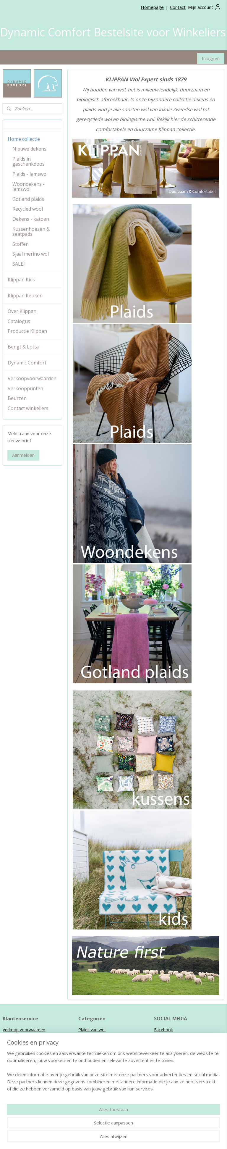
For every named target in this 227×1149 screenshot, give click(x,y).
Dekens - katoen (30, 219)
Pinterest (162, 1043)
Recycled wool (27, 209)
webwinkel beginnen (150, 1138)
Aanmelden (23, 455)
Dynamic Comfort (27, 362)
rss (127, 1138)
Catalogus (19, 321)
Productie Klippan (27, 331)
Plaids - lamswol (30, 174)
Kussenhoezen (92, 1056)
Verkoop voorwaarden (24, 1029)
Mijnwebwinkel (202, 1138)
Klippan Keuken (25, 295)
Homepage (152, 7)
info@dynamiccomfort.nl (111, 1113)
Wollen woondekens (97, 1036)
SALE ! (18, 264)
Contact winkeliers (28, 408)
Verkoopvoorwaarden (32, 378)
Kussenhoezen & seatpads (31, 232)
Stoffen (20, 244)
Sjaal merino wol (30, 254)
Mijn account (204, 7)
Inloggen (211, 58)
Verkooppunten (25, 388)
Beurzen (17, 398)
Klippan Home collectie (24, 1079)
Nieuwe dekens (29, 149)
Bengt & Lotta (23, 346)
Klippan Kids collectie (23, 1086)
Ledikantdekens (93, 1049)
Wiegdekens (89, 1043)
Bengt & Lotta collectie (25, 1093)
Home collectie (24, 139)
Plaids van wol (92, 1029)
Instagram (164, 1036)
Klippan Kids (21, 279)
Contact (178, 7)
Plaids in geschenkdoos (28, 161)
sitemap (115, 1138)
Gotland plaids (28, 199)
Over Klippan (22, 311)
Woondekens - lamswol (28, 187)
